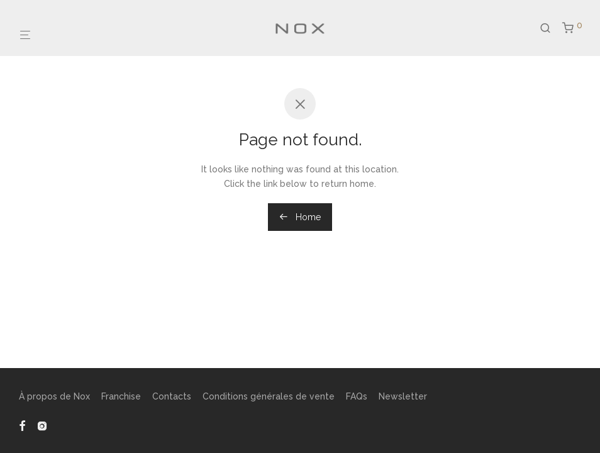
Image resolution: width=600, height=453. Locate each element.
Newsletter (403, 396)
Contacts (171, 396)
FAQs (356, 396)
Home (300, 217)
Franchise (121, 396)
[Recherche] (549, 22)
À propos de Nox (54, 396)
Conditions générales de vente (269, 396)
